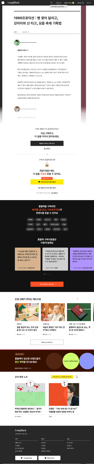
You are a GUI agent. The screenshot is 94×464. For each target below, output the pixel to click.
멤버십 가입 (80, 3)
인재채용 (17, 446)
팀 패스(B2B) (18, 451)
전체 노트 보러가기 (47, 342)
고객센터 (43, 446)
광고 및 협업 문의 (19, 448)
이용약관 (43, 448)
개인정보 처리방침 (45, 451)
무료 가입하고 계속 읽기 (47, 284)
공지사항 (43, 443)
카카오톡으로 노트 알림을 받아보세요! (62, 377)
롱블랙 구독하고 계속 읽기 (47, 143)
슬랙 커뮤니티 (70, 448)
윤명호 (15, 32)
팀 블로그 (69, 446)
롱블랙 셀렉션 (69, 3)
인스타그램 (70, 443)
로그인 (88, 3)
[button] (73, 298)
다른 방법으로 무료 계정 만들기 (47, 188)
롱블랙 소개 (18, 443)
